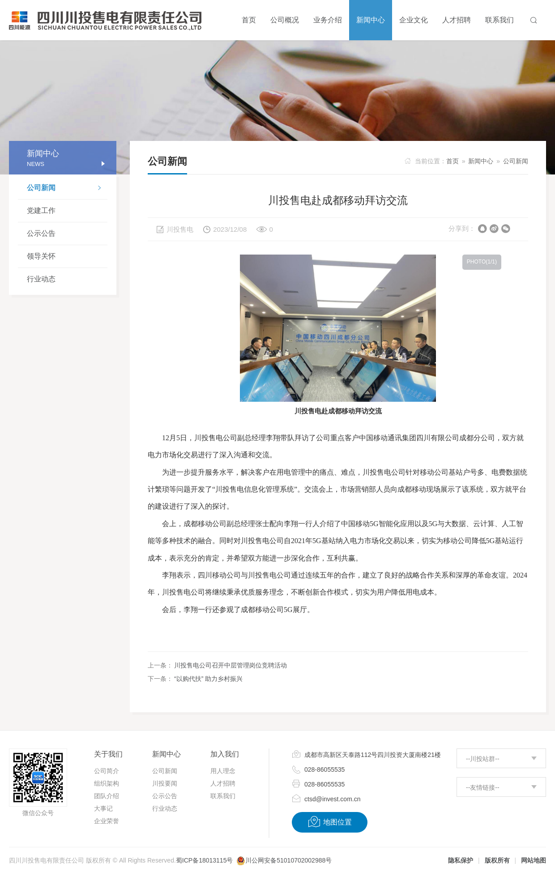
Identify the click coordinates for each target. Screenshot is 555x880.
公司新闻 (67, 188)
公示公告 (41, 233)
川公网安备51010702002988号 (288, 860)
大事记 (103, 808)
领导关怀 (41, 256)
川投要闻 (164, 783)
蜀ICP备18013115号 (204, 860)
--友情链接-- (483, 787)
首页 (452, 161)
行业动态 (41, 279)
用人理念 (222, 770)
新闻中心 (480, 161)
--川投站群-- (483, 758)
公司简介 (106, 770)
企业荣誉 (106, 821)
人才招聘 (222, 783)
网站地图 (533, 860)
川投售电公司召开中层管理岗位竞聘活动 (230, 665)
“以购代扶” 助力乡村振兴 (208, 678)
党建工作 (41, 210)
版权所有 (497, 860)
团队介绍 (106, 795)
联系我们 (222, 795)
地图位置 (329, 822)
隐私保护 (460, 860)
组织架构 (106, 783)
